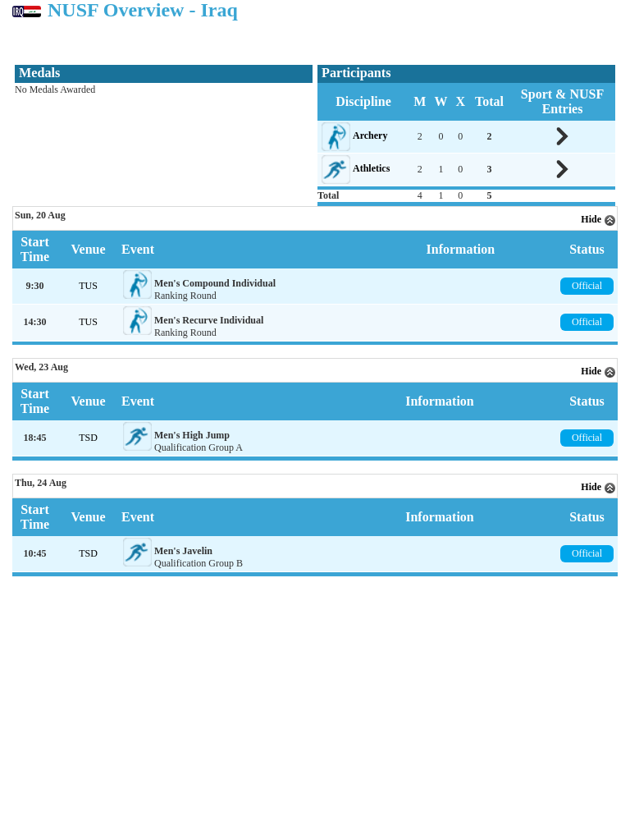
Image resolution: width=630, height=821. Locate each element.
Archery (370, 135)
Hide (598, 219)
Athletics (371, 168)
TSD (88, 437)
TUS (88, 285)
